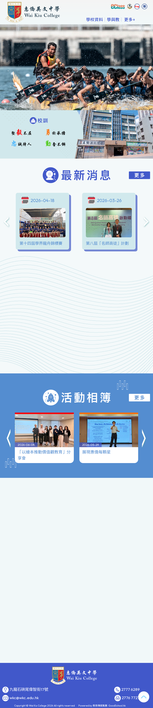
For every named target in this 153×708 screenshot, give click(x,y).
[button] (9, 423)
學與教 (113, 19)
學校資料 (94, 19)
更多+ (129, 19)
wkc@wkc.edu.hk (24, 697)
